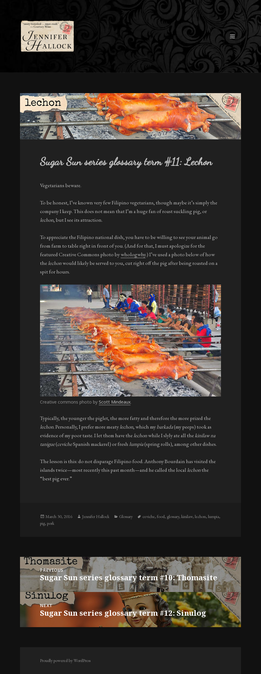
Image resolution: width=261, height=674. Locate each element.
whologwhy (133, 254)
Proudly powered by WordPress (65, 660)
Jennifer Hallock (95, 516)
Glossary (126, 516)
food (161, 516)
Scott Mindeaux (114, 402)
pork (50, 523)
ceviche (149, 516)
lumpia (213, 516)
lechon (200, 516)
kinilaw (187, 516)
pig (42, 523)
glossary (173, 516)
